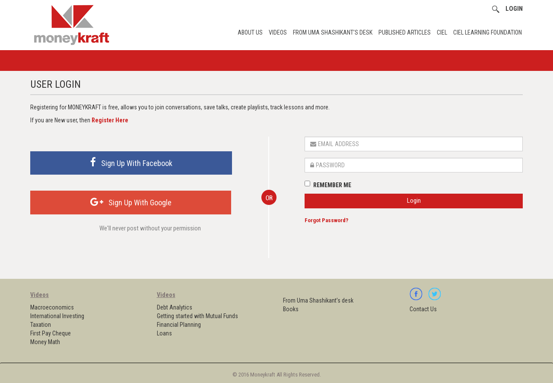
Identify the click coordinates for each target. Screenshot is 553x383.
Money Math (45, 341)
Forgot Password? (326, 220)
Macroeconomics (52, 307)
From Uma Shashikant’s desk (332, 32)
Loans (164, 333)
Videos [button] (278, 32)
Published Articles (404, 32)
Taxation (40, 324)
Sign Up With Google (131, 202)
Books (291, 309)
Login (414, 200)
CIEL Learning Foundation (487, 32)
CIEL (442, 32)
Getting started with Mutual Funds (197, 316)
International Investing (57, 316)
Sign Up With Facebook (131, 162)
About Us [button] (250, 32)
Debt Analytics (174, 307)
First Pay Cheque (50, 333)
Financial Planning (179, 324)
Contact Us (423, 309)
